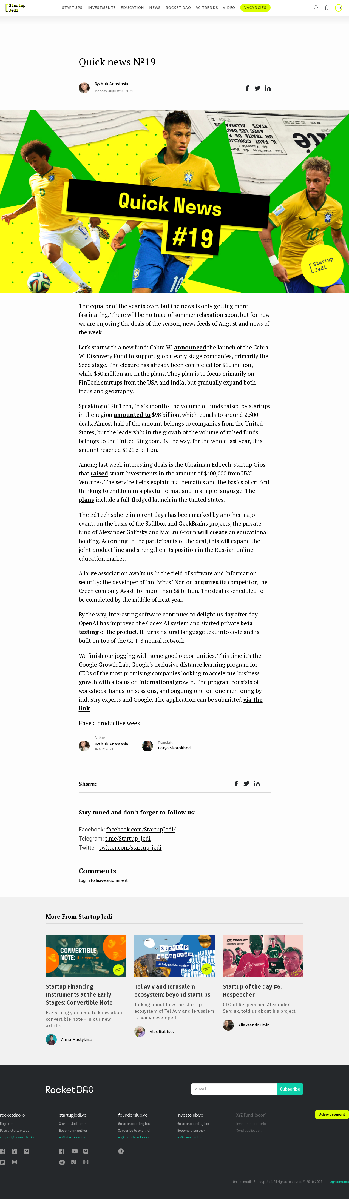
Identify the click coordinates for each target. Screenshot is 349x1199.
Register (6, 1123)
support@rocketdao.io (17, 1137)
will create (213, 532)
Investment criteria (251, 1123)
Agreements (339, 1182)
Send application (249, 1130)
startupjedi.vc (72, 1115)
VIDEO (229, 7)
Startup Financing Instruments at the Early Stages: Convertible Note (79, 994)
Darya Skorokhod (174, 747)
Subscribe (290, 1089)
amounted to (132, 414)
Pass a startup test (14, 1130)
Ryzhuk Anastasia (111, 83)
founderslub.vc (132, 1115)
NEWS (155, 7)
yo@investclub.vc (190, 1137)
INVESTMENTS (101, 7)
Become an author (73, 1130)
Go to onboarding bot (134, 1123)
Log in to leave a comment (103, 880)
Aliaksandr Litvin (254, 1025)
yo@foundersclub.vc (133, 1137)
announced (190, 347)
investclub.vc (190, 1115)
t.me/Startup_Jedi (128, 838)
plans (86, 499)
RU (338, 8)
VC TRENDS (207, 7)
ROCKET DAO (178, 7)
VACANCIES (255, 7)
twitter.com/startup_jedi (130, 847)
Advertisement (332, 1114)
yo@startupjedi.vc (72, 1137)
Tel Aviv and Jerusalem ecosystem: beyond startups (172, 990)
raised (99, 473)
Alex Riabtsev (162, 1031)
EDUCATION (132, 7)
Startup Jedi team (73, 1123)
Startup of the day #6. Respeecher (252, 990)
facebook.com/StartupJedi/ (140, 829)
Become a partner (191, 1130)
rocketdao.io (12, 1115)
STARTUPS (72, 7)
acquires (206, 582)
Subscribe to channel (134, 1130)
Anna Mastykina (76, 1039)
